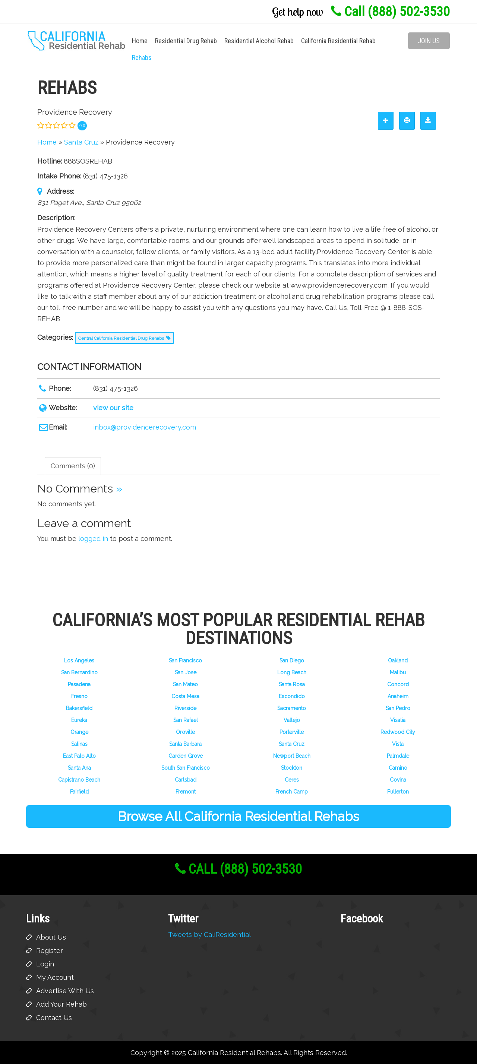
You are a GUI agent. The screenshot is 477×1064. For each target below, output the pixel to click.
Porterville (291, 732)
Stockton (291, 768)
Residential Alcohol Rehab (261, 41)
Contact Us (54, 1018)
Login (45, 964)
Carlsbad (185, 780)
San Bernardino (79, 672)
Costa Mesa (185, 696)
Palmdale (398, 756)
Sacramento (291, 708)
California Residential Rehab (340, 41)
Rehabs (144, 57)
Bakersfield (79, 708)
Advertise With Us (65, 991)
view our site (113, 408)
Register (49, 950)
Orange (79, 732)
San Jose (185, 672)
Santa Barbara (185, 744)
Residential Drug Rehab (188, 41)
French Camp (291, 792)
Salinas (79, 744)
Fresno (79, 696)
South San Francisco (185, 768)
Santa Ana (79, 768)
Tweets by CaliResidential (209, 934)
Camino (398, 768)
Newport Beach (291, 756)
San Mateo (185, 684)
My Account (55, 977)
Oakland (398, 661)
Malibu (398, 672)
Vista (398, 744)
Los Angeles (79, 661)
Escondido (292, 696)
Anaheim (398, 696)
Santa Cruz (291, 744)
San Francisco (185, 661)
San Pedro (398, 708)
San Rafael (185, 720)
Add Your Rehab (61, 1004)
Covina (398, 780)
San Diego (291, 661)
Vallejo (292, 720)
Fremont (186, 792)
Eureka (79, 720)
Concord (398, 684)
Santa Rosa (292, 684)
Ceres (292, 780)
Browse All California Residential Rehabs (238, 816)
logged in (93, 538)
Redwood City (397, 732)
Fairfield (79, 792)
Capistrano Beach (79, 780)
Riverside (185, 708)
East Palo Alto (79, 756)
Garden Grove (185, 756)
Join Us (430, 41)
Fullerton (398, 792)
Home (142, 41)
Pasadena (79, 684)
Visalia (397, 720)
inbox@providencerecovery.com (144, 427)
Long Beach (291, 672)
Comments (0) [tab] (73, 466)
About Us (51, 937)
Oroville (185, 732)
